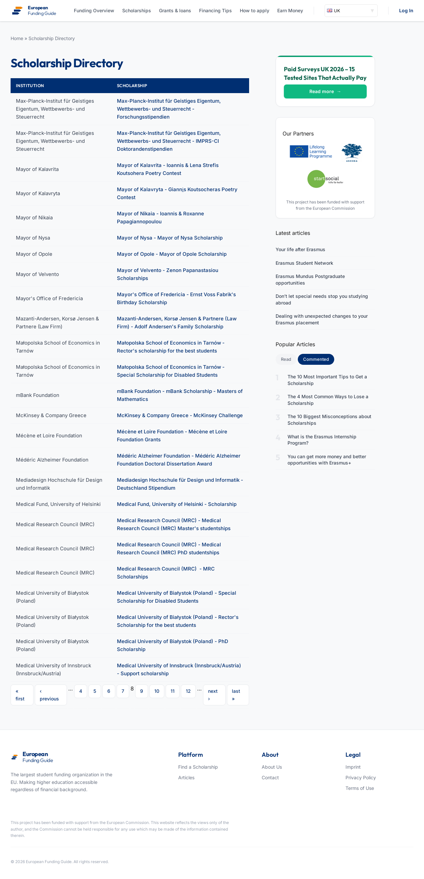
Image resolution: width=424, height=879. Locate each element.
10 (156, 691)
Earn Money (290, 10)
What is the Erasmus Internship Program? (322, 440)
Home (17, 38)
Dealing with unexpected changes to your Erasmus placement (322, 319)
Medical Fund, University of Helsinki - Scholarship (177, 504)
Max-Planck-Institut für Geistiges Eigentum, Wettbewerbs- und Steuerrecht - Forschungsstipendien (169, 109)
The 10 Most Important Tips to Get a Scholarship (327, 380)
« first (20, 694)
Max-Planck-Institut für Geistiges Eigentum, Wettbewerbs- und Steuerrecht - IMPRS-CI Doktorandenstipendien (169, 141)
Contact (270, 777)
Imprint (353, 767)
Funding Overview (94, 10)
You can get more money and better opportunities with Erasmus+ (327, 460)
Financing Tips (215, 10)
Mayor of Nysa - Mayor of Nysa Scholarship (170, 238)
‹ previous (49, 694)
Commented (318, 359)
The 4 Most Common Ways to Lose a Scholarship (328, 400)
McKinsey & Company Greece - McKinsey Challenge (180, 415)
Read (286, 359)
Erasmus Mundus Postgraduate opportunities (310, 279)
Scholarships (136, 10)
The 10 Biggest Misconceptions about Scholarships (329, 419)
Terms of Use (359, 788)
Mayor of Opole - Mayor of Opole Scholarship (172, 254)
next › (213, 694)
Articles (186, 777)
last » (236, 694)
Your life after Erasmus (300, 249)
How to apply (254, 10)
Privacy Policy (360, 777)
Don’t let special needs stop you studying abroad (322, 299)
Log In (406, 10)
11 (173, 691)
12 (188, 691)
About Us (272, 767)
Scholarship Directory (51, 38)
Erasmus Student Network (304, 263)
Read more (325, 91)
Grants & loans (175, 10)
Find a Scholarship (198, 767)
